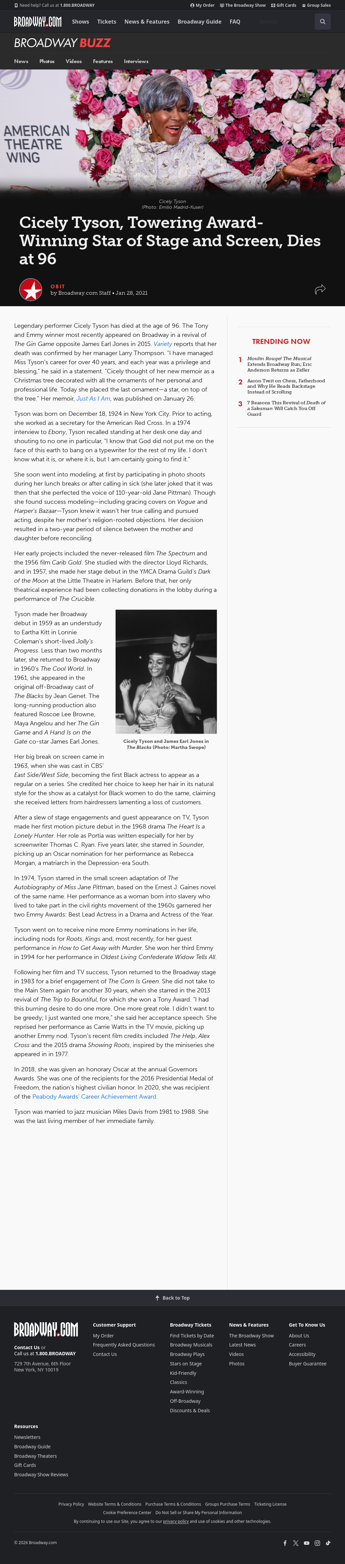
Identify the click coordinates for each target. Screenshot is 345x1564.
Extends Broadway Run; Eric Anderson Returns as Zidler (279, 364)
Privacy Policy (71, 1504)
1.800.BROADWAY (54, 5)
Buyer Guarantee (307, 1363)
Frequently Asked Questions (124, 1344)
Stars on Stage (186, 1363)
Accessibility (302, 1354)
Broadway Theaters (35, 1456)
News (21, 61)
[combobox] (292, 21)
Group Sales (316, 5)
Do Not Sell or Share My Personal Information (198, 1512)
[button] (320, 293)
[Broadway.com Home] (37, 22)
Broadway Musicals (191, 1344)
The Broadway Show (243, 5)
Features (103, 61)
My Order (202, 5)
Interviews (136, 61)
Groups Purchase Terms (227, 1504)
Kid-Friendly (183, 1373)
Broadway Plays (187, 1354)
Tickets (107, 21)
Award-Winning (187, 1391)
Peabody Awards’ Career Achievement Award (94, 1096)
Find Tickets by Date (192, 1335)
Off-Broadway (185, 1401)
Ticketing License (270, 1504)
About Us (299, 1335)
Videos (74, 61)
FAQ (235, 21)
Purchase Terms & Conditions (173, 1504)
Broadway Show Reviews (41, 1474)
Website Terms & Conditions (114, 1504)
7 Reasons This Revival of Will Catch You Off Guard (286, 408)
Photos (47, 61)
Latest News (242, 1344)
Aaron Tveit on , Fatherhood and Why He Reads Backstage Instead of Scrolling (286, 386)
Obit (58, 286)
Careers (297, 1344)
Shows (80, 21)
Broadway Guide (199, 21)
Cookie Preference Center (127, 1512)
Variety (163, 344)
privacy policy (176, 1521)
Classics (178, 1382)
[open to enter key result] (323, 21)
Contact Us (27, 1347)
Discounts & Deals (190, 1410)
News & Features (146, 21)
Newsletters (27, 1437)
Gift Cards (283, 5)
